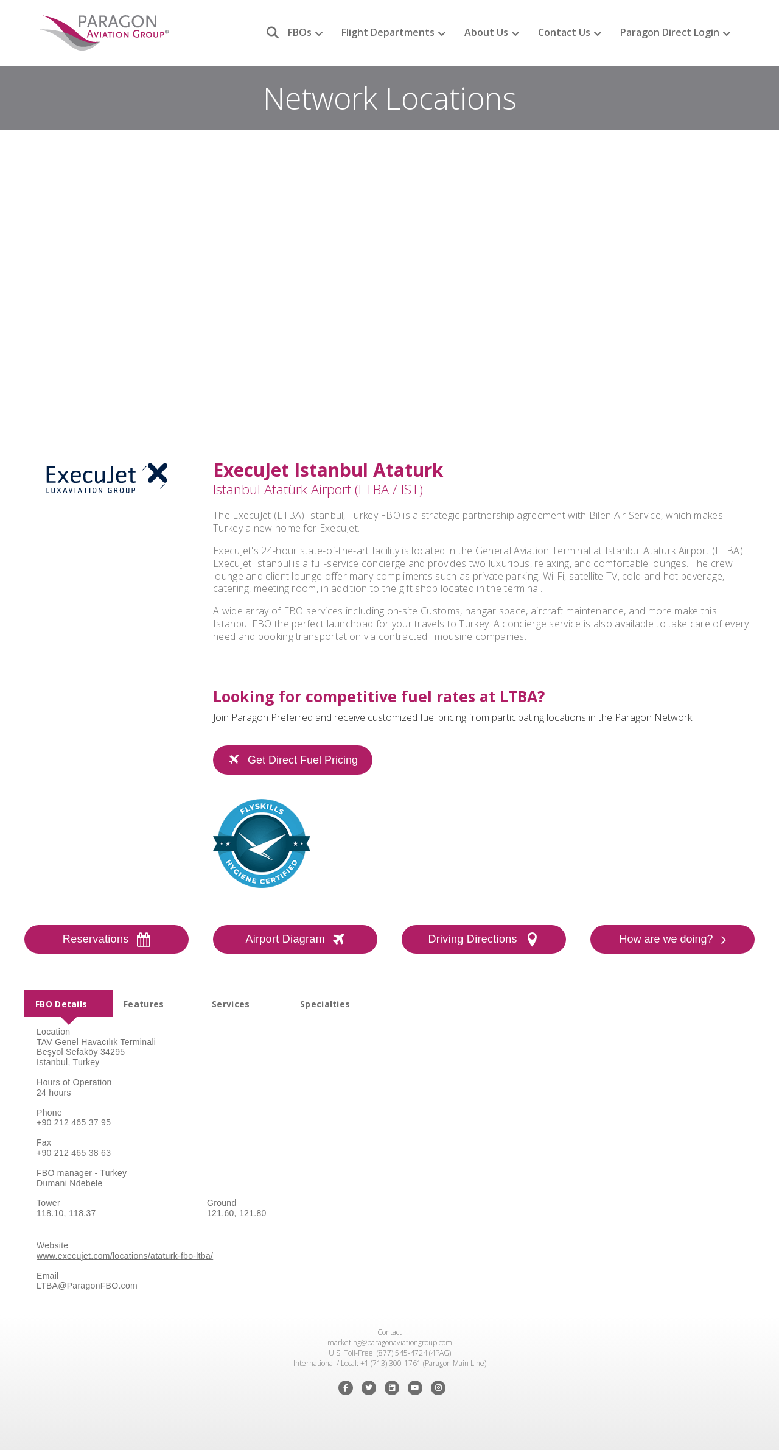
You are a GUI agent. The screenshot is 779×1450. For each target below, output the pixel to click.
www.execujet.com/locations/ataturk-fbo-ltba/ (125, 1256)
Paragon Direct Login (669, 32)
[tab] (68, 1003)
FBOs (300, 32)
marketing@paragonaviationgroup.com (389, 1342)
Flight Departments (388, 32)
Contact (389, 1332)
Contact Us (564, 32)
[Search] (268, 33)
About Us (486, 32)
